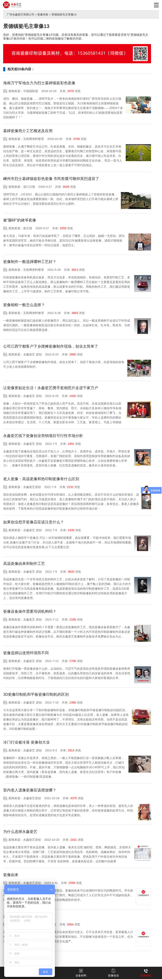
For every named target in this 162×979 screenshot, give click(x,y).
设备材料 (81, 973)
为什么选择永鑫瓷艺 (20, 832)
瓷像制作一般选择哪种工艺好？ (29, 262)
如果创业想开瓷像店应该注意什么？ (33, 522)
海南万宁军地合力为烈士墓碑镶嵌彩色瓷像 (39, 83)
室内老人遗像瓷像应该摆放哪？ (29, 790)
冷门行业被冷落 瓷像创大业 (26, 742)
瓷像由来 (10, 875)
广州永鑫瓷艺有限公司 (20, 14)
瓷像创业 (113, 973)
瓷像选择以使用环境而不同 (26, 653)
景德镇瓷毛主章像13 (63, 14)
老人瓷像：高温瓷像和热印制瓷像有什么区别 (41, 479)
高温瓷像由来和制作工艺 (24, 563)
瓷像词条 (42, 14)
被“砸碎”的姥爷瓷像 (19, 220)
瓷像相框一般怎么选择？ (24, 305)
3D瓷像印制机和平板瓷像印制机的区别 (36, 694)
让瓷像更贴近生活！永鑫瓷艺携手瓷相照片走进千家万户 (50, 388)
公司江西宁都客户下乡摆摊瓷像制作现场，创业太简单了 (50, 346)
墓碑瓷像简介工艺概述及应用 (28, 131)
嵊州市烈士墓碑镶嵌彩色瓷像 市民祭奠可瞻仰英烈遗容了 (51, 179)
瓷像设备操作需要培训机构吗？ (29, 611)
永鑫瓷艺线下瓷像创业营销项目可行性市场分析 (43, 436)
